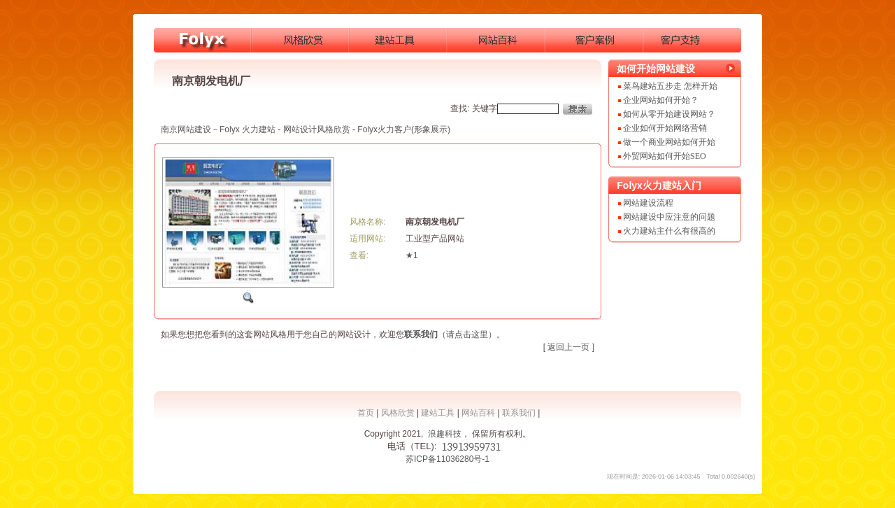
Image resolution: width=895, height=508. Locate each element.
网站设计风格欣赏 (316, 129)
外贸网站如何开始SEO (664, 156)
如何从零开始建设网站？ (669, 114)
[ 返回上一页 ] (568, 347)
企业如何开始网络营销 (665, 128)
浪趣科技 (444, 434)
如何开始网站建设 (656, 68)
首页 (365, 413)
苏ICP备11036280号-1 (447, 459)
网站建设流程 (648, 203)
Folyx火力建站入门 (659, 185)
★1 (412, 255)
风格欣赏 (398, 413)
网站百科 (478, 413)
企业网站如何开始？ (661, 100)
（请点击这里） (450, 334)
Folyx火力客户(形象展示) (403, 129)
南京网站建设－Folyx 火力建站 (218, 129)
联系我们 (519, 413)
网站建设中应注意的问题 (669, 217)
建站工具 (437, 413)
